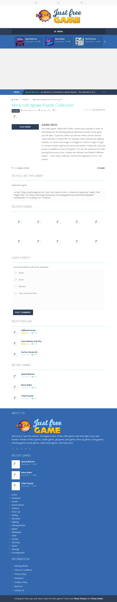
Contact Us (19, 590)
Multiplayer (16, 532)
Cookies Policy (20, 582)
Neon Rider (60, 39)
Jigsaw (20, 168)
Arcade (15, 501)
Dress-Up (16, 511)
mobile (26, 168)
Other (14, 535)
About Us (18, 586)
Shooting (16, 542)
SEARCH (58, 2)
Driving (15, 515)
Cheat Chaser (80, 598)
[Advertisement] (58, 69)
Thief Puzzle (90, 39)
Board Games (18, 505)
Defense (15, 508)
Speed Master (31, 39)
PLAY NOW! (25, 127)
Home (16, 100)
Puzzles (25, 100)
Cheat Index (97, 598)
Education (16, 518)
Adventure (16, 498)
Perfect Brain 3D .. (30, 352)
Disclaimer (19, 578)
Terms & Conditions (23, 570)
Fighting (15, 522)
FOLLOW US (81, 2)
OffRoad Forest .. (29, 330)
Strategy (15, 549)
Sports (14, 545)
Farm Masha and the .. (32, 341)
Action (14, 494)
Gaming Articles (18, 525)
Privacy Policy (20, 574)
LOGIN (35, 2)
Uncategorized (18, 552)
